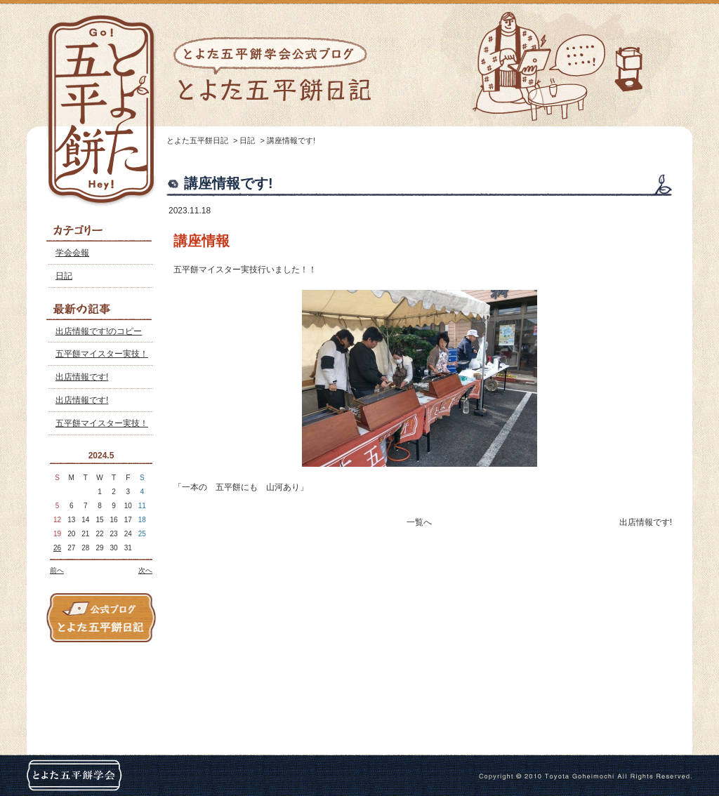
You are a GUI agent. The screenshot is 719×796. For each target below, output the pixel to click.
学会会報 (72, 253)
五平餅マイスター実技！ (101, 354)
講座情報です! (291, 140)
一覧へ (419, 522)
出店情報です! (81, 377)
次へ (145, 570)
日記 (63, 276)
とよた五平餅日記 (197, 140)
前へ (57, 570)
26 (57, 548)
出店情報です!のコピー (98, 331)
